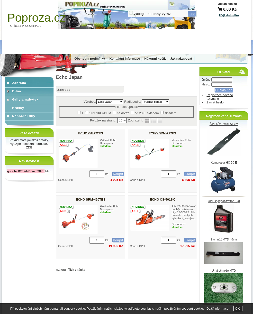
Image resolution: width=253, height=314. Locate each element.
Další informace (217, 308)
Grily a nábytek (25, 99)
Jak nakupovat (181, 58)
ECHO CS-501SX (162, 199)
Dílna (16, 91)
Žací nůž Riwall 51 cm (223, 124)
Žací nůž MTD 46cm (224, 239)
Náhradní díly (23, 116)
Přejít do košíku (229, 15)
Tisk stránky (76, 269)
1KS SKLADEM (100, 113)
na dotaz (123, 113)
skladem (170, 113)
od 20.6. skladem (147, 113)
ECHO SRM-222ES (162, 133)
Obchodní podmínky (89, 58)
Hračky (18, 108)
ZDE (29, 147)
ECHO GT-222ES (90, 133)
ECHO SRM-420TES (90, 199)
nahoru (61, 269)
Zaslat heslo (215, 102)
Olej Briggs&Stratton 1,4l (224, 201)
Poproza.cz (36, 17)
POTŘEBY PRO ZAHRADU (25, 25)
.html (29, 171)
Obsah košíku (227, 4)
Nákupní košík (155, 58)
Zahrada (64, 90)
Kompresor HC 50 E (224, 162)
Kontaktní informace (124, 58)
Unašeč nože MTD (224, 270)
